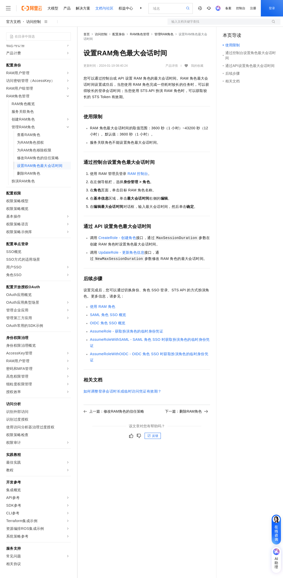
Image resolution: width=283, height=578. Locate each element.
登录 (272, 8)
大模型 (52, 8)
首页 (87, 34)
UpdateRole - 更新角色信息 (121, 252)
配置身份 (118, 34)
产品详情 (171, 65)
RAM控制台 (138, 174)
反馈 (152, 436)
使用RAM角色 (102, 306)
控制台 (240, 8)
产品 (67, 8)
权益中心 (126, 8)
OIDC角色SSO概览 (108, 323)
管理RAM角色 (164, 34)
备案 (228, 8)
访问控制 (33, 22)
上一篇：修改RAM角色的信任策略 (114, 411)
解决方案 (83, 8)
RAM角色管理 (139, 34)
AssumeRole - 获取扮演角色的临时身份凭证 (126, 331)
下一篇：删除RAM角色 (186, 411)
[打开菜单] (8, 8)
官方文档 (13, 22)
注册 (253, 8)
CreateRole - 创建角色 (117, 238)
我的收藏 (197, 65)
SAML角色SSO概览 (108, 315)
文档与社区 (104, 8)
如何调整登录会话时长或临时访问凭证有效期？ (122, 391)
